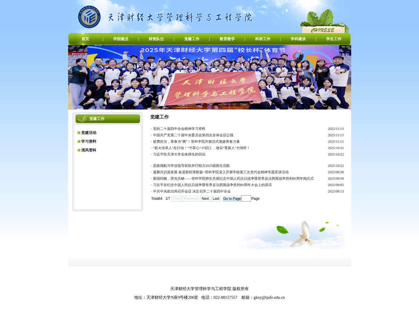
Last (216, 199)
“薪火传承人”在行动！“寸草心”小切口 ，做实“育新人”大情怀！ (202, 148)
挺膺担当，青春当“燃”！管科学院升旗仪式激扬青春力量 (196, 141)
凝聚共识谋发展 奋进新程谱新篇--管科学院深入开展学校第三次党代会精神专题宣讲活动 (221, 172)
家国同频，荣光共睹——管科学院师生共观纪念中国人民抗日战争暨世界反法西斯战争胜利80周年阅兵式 (233, 178)
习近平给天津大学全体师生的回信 (179, 154)
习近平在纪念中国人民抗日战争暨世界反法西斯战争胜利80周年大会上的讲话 (212, 185)
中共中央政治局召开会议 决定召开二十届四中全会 (192, 191)
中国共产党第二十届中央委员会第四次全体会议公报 (193, 135)
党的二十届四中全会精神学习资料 (179, 129)
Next (205, 199)
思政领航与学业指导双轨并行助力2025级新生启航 (191, 166)
